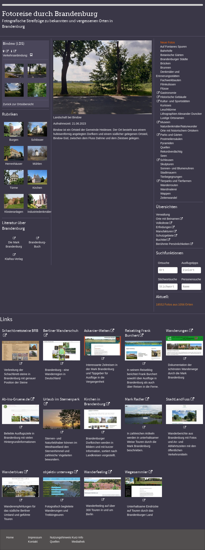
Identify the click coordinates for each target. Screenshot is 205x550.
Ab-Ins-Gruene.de (16, 399)
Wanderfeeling (95, 472)
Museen (165, 122)
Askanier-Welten (97, 330)
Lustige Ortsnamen (172, 118)
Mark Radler (134, 399)
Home (10, 537)
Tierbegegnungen (171, 176)
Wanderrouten (169, 185)
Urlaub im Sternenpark (61, 399)
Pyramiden (167, 143)
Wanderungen (177, 330)
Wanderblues (12, 472)
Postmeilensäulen (171, 139)
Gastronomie (168, 92)
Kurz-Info (77, 537)
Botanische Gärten (172, 55)
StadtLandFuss (178, 399)
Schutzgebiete (165, 235)
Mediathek (78, 541)
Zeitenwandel (168, 197)
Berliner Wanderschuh (60, 330)
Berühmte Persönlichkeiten (172, 244)
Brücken (165, 63)
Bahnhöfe (166, 50)
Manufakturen (164, 231)
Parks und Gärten (171, 134)
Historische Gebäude (173, 97)
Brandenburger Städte (174, 59)
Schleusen (166, 160)
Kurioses (165, 105)
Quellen (165, 147)
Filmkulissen (168, 84)
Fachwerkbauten (170, 80)
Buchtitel (161, 239)
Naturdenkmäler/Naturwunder (178, 126)
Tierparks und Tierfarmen (175, 181)
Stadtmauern (168, 172)
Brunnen (165, 67)
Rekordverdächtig (171, 151)
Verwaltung (163, 214)
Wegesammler (136, 472)
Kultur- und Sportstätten (175, 101)
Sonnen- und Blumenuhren (177, 168)
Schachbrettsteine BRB (20, 330)
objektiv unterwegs (58, 472)
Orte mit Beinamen (167, 218)
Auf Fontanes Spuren (173, 46)
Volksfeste (162, 223)
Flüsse (164, 88)
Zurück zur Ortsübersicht (18, 104)
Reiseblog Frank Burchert (137, 333)
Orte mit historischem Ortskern (179, 130)
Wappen (165, 193)
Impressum (35, 537)
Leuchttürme (168, 109)
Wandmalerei (168, 189)
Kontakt (32, 541)
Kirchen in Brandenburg (94, 401)
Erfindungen (163, 227)
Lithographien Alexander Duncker (181, 113)
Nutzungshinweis (60, 537)
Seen (163, 155)
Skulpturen (167, 164)
